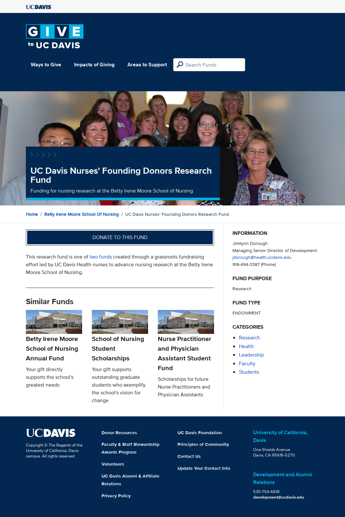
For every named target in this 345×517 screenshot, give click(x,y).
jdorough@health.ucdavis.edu (261, 257)
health (246, 346)
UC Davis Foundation (200, 432)
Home (32, 214)
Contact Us (189, 456)
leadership (251, 354)
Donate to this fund (119, 237)
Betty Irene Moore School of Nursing (81, 214)
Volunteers (113, 464)
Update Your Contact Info (204, 468)
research (249, 337)
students (249, 372)
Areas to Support (147, 64)
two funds (101, 256)
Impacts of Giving (94, 64)
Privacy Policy (116, 495)
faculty (247, 363)
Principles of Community (203, 444)
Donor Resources (119, 432)
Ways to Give (46, 64)
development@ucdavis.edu (278, 497)
